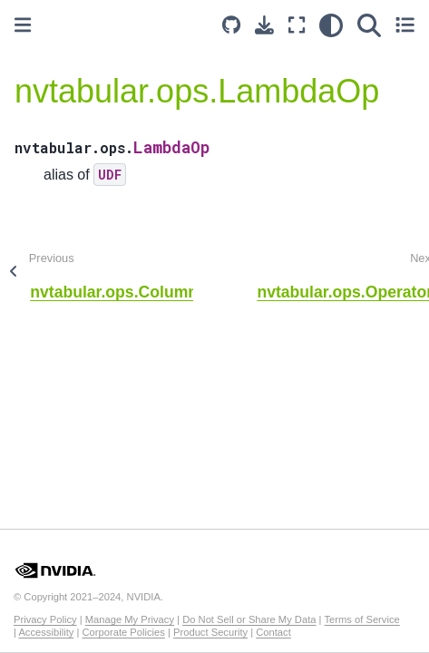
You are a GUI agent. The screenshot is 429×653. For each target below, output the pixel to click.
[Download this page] (264, 25)
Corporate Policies (123, 632)
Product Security (210, 632)
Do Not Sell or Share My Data (249, 619)
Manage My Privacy (129, 619)
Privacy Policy (45, 619)
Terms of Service (361, 619)
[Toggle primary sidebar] (22, 25)
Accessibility (45, 632)
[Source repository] (231, 25)
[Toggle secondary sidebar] (405, 25)
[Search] (369, 25)
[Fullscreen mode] (296, 25)
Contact (273, 632)
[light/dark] (331, 25)
